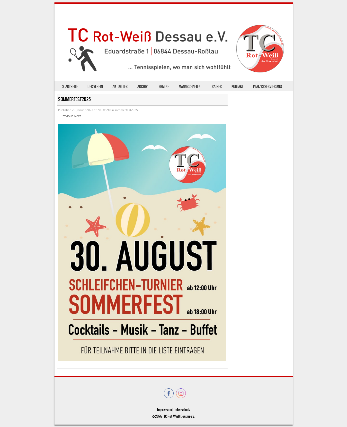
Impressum (164, 409)
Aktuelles (120, 86)
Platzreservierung (267, 86)
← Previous (65, 116)
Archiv (142, 86)
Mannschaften (190, 86)
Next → (79, 116)
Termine (163, 86)
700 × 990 (104, 110)
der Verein (95, 86)
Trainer (216, 86)
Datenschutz (182, 409)
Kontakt (237, 86)
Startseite (70, 86)
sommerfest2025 (126, 110)
